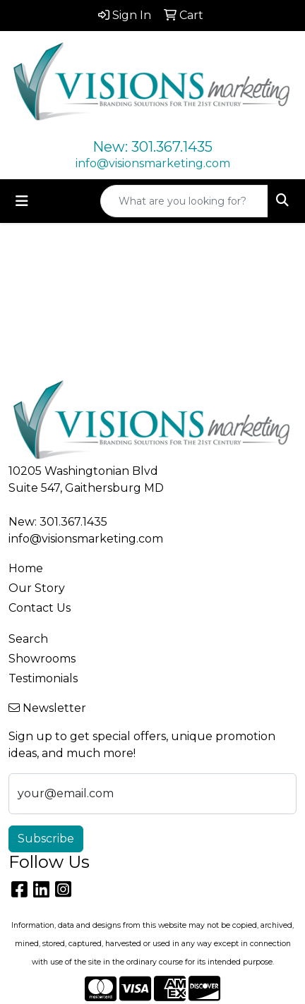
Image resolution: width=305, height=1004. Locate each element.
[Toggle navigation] (22, 201)
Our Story (36, 588)
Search (28, 639)
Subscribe (46, 838)
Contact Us (39, 608)
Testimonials (43, 678)
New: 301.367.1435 (152, 146)
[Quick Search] (184, 201)
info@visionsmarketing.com (153, 163)
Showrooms (42, 658)
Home (25, 568)
